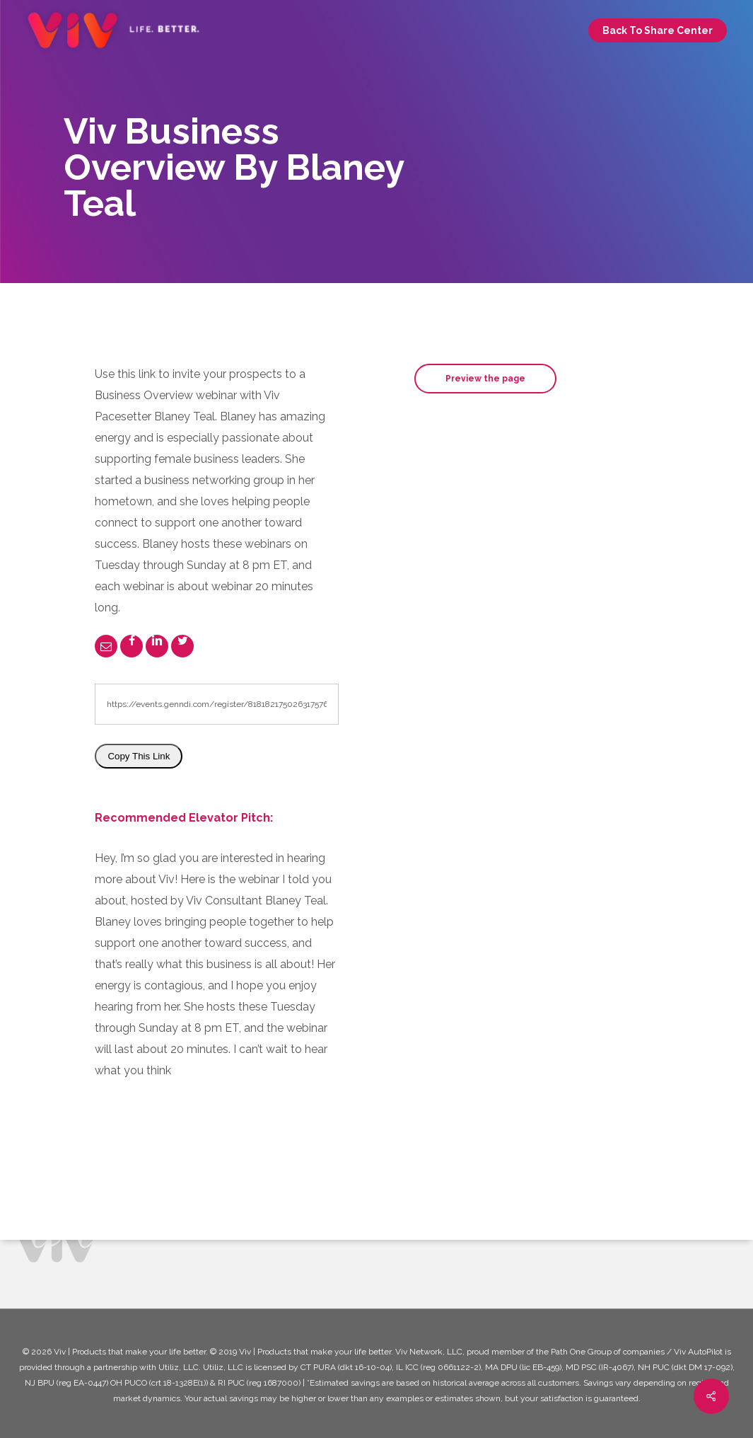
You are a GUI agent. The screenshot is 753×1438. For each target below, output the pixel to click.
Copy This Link (138, 756)
